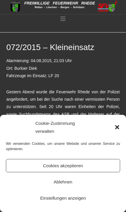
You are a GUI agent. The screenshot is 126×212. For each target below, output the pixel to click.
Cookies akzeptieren (63, 165)
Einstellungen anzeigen (63, 198)
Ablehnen (63, 181)
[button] (117, 127)
